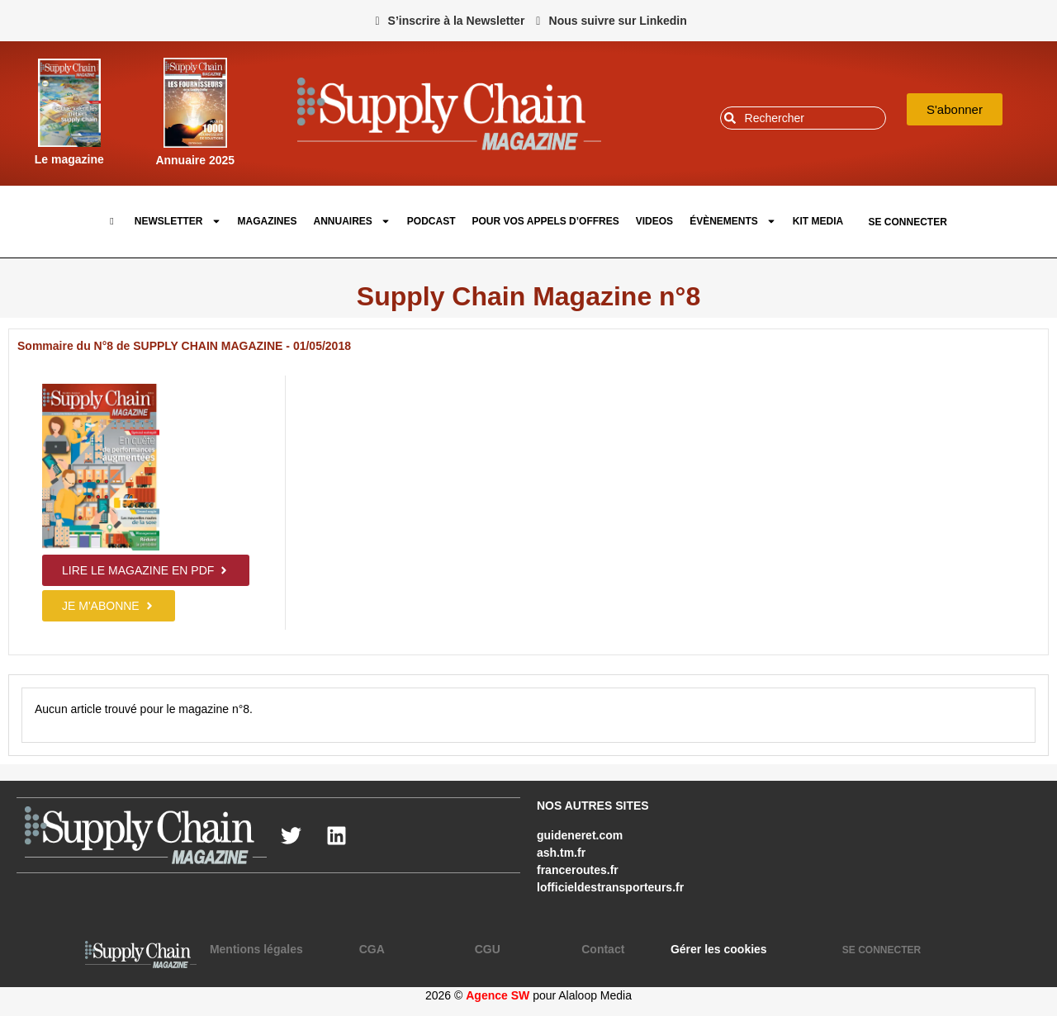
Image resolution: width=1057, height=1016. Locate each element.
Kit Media (818, 221)
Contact (602, 949)
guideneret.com (580, 835)
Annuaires (352, 221)
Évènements (733, 221)
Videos (654, 221)
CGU (487, 949)
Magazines (267, 221)
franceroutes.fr (578, 870)
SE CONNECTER (907, 222)
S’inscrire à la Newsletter (456, 20)
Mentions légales (256, 949)
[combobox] (803, 118)
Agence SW (497, 995)
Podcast (431, 221)
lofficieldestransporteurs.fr (610, 887)
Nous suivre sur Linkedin (618, 20)
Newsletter (178, 221)
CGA (372, 949)
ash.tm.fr (561, 852)
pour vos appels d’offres (545, 221)
